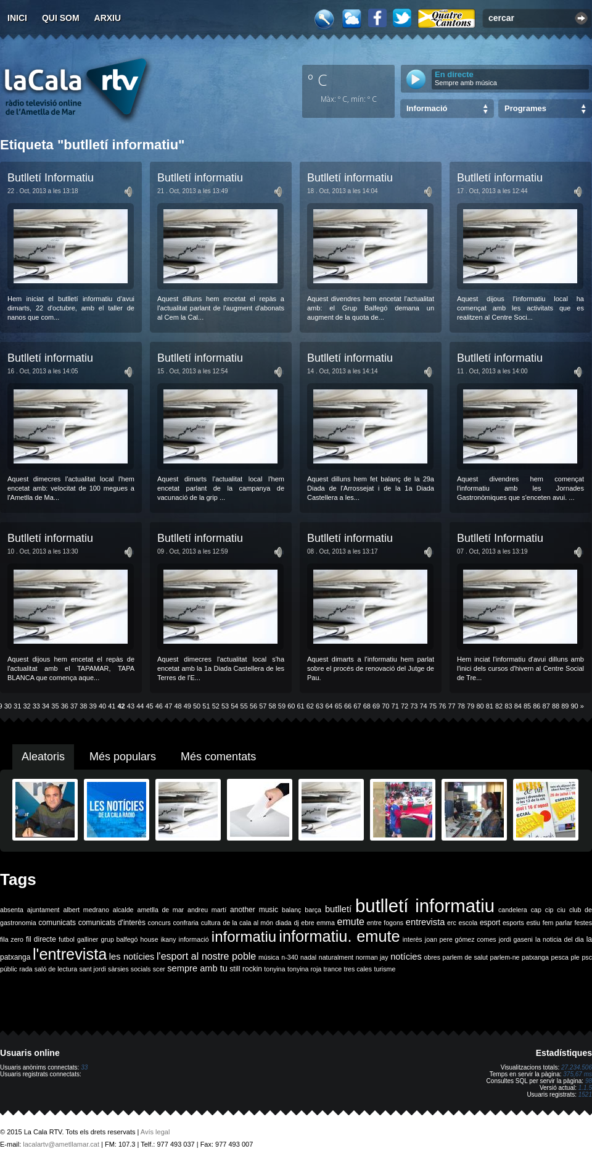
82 (499, 706)
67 (357, 706)
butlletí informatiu (425, 905)
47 (168, 706)
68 (367, 706)
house (149, 939)
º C (317, 79)
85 (527, 706)
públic (8, 969)
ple (575, 957)
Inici (17, 18)
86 (536, 706)
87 (546, 706)
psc (587, 957)
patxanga (535, 957)
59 (282, 706)
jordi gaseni (516, 939)
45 (149, 706)
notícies (406, 957)
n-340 (289, 957)
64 (328, 706)
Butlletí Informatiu (50, 178)
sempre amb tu (197, 968)
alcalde (123, 909)
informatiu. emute (339, 936)
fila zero (11, 939)
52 (216, 706)
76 (442, 706)
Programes (525, 108)
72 (404, 706)
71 (395, 706)
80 (479, 706)
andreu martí (206, 909)
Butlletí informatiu (200, 178)
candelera (512, 909)
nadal (308, 957)
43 (130, 706)
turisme (384, 969)
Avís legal (155, 1132)
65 (338, 706)
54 (234, 706)
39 (93, 706)
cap (536, 909)
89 (565, 706)
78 (461, 706)
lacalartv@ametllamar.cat (61, 1144)
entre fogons (385, 922)
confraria (186, 922)
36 (64, 706)
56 (253, 706)
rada (25, 969)
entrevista (425, 922)
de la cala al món (248, 922)
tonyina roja (304, 969)
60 (291, 706)
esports (513, 922)
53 (225, 706)
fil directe (41, 939)
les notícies (132, 957)
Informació (426, 108)
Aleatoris (43, 756)
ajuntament (43, 909)
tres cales (357, 969)
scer (159, 969)
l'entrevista (70, 954)
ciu (561, 909)
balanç (291, 909)
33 (36, 706)
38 (83, 706)
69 (376, 706)
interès (412, 939)
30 (8, 706)
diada (284, 922)
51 (206, 706)
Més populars (122, 756)
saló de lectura (56, 969)
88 (555, 706)
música (268, 957)
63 (319, 706)
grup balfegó (119, 939)
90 (574, 706)
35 (55, 706)
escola (467, 922)
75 (433, 706)
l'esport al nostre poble (206, 956)
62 (310, 706)
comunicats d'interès (112, 922)
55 (244, 706)
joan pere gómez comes (460, 939)
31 (17, 706)
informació (194, 939)
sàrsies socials (129, 969)
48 (177, 706)
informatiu (244, 936)
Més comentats (218, 756)
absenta (11, 909)
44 (140, 706)
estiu (534, 922)
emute (350, 921)
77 (451, 706)
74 (423, 706)
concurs (159, 922)
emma (325, 922)
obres (432, 957)
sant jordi (93, 969)
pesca (560, 957)
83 (508, 706)
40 (102, 706)
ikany (168, 939)
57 (262, 706)
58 (272, 706)
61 (300, 706)
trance (333, 969)
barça (313, 909)
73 (413, 706)
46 (159, 706)
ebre (307, 922)
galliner (87, 939)
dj (296, 922)
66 (348, 706)
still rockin (245, 969)
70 (385, 706)
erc (451, 922)
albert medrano (86, 909)
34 (45, 706)
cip (549, 909)
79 (470, 706)
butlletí (338, 909)
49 (187, 706)
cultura (211, 922)
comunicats (57, 922)
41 (111, 706)
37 (74, 706)
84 (518, 706)
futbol (67, 939)
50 (196, 706)
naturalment (336, 957)
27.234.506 (576, 1067)
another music (254, 909)
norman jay (372, 957)
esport (490, 922)
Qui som (61, 18)
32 (26, 706)
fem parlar (557, 922)
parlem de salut (465, 957)
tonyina (274, 969)
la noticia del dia (559, 939)
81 (489, 706)
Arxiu (107, 18)
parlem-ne (505, 957)
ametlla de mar (160, 909)
